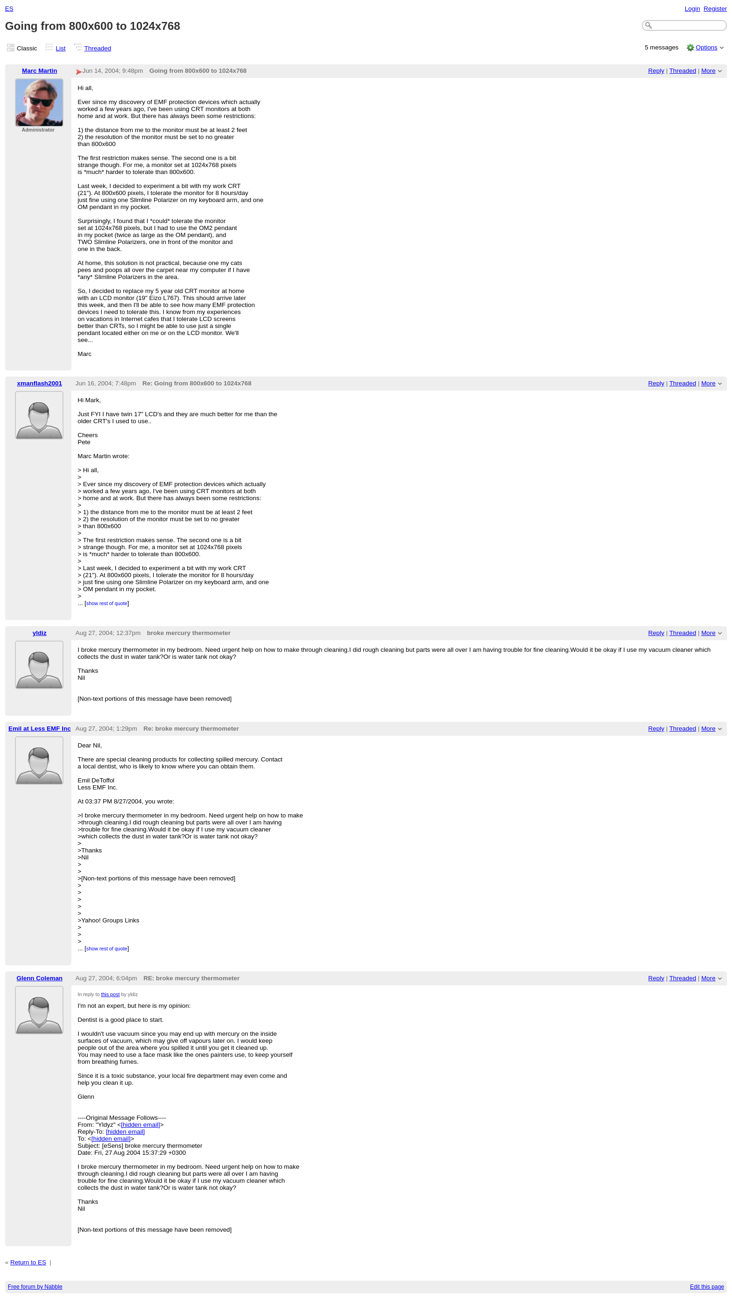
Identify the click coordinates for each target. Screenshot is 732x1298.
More (708, 70)
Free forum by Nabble (35, 1287)
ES (9, 8)
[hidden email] (140, 1124)
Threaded (98, 48)
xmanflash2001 (39, 383)
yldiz (40, 632)
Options (706, 47)
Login (692, 8)
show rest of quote (106, 603)
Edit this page (707, 1287)
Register (715, 8)
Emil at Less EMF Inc (39, 728)
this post (110, 994)
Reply (656, 70)
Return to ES (28, 1262)
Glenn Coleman (40, 978)
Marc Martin (39, 70)
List (61, 48)
